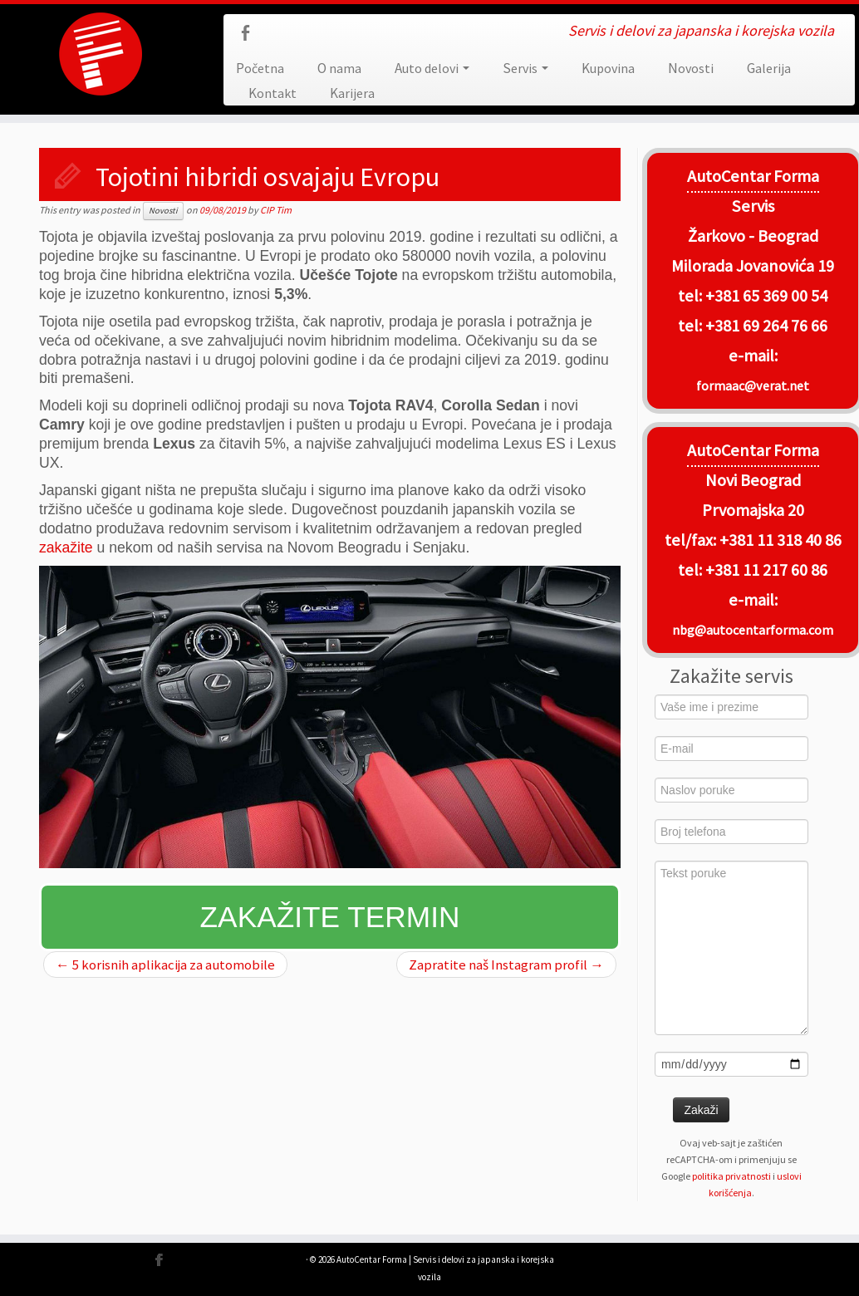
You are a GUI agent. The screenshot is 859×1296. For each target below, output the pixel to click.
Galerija (769, 68)
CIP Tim (276, 210)
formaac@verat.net (752, 385)
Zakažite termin (330, 917)
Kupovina (608, 68)
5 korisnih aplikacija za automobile (165, 964)
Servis (525, 68)
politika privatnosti (731, 1176)
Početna (260, 68)
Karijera (352, 93)
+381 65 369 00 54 (766, 296)
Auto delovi (432, 68)
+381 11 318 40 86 (779, 540)
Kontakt (272, 93)
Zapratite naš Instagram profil (506, 964)
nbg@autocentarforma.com (752, 629)
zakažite (66, 547)
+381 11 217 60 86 (766, 570)
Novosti (691, 68)
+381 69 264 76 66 (766, 325)
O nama (339, 68)
